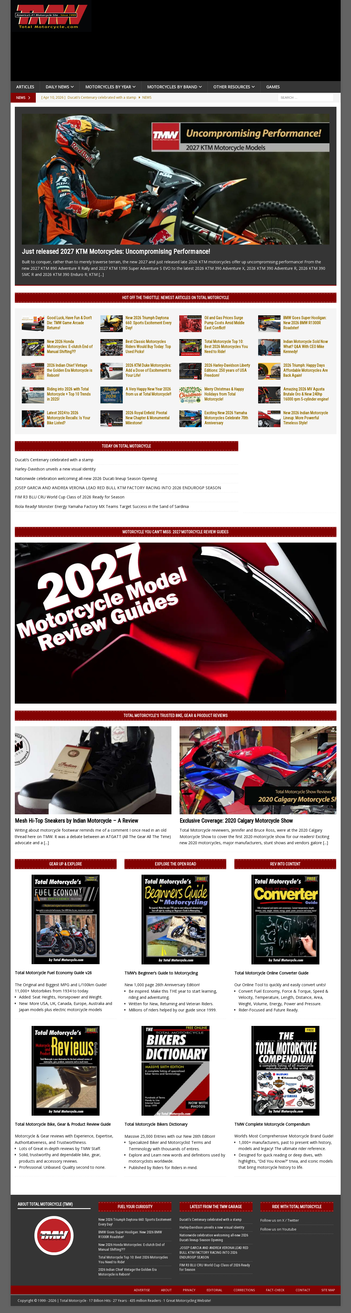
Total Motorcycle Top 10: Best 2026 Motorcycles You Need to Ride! (226, 346)
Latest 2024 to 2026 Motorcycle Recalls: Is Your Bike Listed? (68, 418)
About (166, 1290)
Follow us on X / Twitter (279, 1220)
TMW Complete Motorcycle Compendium (272, 1124)
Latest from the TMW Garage (216, 1207)
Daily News (57, 86)
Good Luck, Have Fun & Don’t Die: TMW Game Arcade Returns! (69, 323)
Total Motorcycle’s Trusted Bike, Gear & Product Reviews (176, 715)
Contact (303, 1290)
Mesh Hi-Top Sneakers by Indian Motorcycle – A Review (76, 820)
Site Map (328, 1290)
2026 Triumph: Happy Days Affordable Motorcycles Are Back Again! (305, 370)
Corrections (244, 1290)
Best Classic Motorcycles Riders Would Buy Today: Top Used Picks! (148, 346)
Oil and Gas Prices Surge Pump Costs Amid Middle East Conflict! (224, 323)
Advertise (142, 1290)
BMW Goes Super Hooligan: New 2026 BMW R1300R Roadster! (304, 323)
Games (273, 86)
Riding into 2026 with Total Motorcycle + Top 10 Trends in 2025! (69, 394)
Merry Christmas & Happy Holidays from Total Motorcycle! (224, 394)
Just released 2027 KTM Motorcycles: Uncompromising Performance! (116, 251)
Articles (25, 86)
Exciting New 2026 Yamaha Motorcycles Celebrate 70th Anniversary (226, 418)
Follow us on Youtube (278, 1229)
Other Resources (231, 86)
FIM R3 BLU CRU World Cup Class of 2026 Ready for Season (69, 497)
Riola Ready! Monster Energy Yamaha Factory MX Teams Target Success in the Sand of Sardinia (102, 506)
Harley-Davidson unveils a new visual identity (55, 469)
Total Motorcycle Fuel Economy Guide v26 (53, 972)
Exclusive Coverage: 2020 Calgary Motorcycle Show (236, 820)
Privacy (189, 1290)
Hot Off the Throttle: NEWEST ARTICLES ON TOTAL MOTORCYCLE (175, 297)
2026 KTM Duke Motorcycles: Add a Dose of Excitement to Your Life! (148, 370)
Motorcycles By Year (108, 86)
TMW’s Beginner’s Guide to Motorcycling (161, 973)
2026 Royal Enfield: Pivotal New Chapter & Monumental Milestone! (147, 418)
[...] (101, 274)
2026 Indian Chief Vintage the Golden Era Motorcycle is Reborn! (69, 370)
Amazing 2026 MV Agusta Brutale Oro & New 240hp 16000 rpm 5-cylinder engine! (306, 394)
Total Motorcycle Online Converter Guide (271, 973)
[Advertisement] (218, 42)
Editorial (214, 1290)
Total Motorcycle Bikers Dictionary (155, 1124)
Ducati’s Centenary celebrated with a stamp (54, 459)
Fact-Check (275, 1290)
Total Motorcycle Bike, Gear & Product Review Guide (63, 1124)
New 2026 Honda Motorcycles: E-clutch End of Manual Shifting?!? (70, 346)
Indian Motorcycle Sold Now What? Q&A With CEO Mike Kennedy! (305, 346)
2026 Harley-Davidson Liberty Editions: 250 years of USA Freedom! (227, 370)
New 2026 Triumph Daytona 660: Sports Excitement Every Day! (148, 323)
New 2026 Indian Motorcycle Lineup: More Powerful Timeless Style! (305, 418)
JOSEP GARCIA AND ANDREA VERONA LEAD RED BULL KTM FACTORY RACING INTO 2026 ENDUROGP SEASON (118, 487)
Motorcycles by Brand (172, 86)
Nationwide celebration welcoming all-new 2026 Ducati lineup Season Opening (86, 478)
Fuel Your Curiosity (135, 1207)
